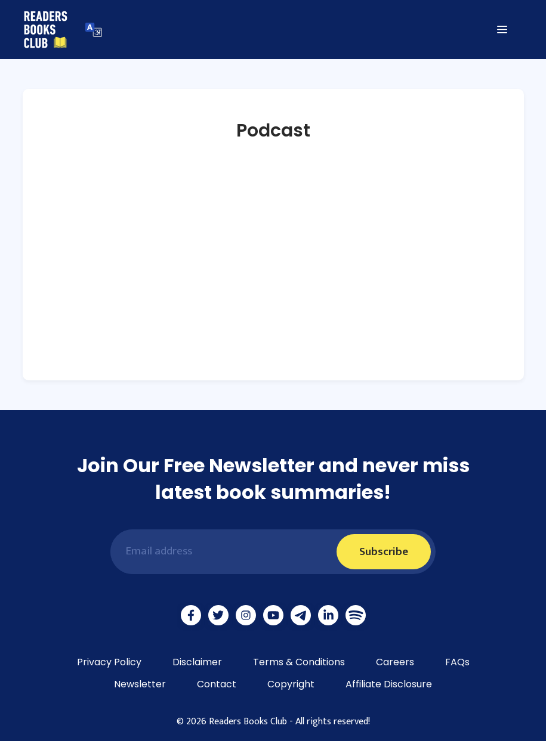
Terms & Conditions (299, 662)
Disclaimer (197, 662)
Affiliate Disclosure (389, 684)
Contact (216, 684)
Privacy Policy (109, 662)
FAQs (457, 662)
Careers (395, 662)
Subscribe (383, 551)
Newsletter (140, 684)
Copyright (290, 684)
